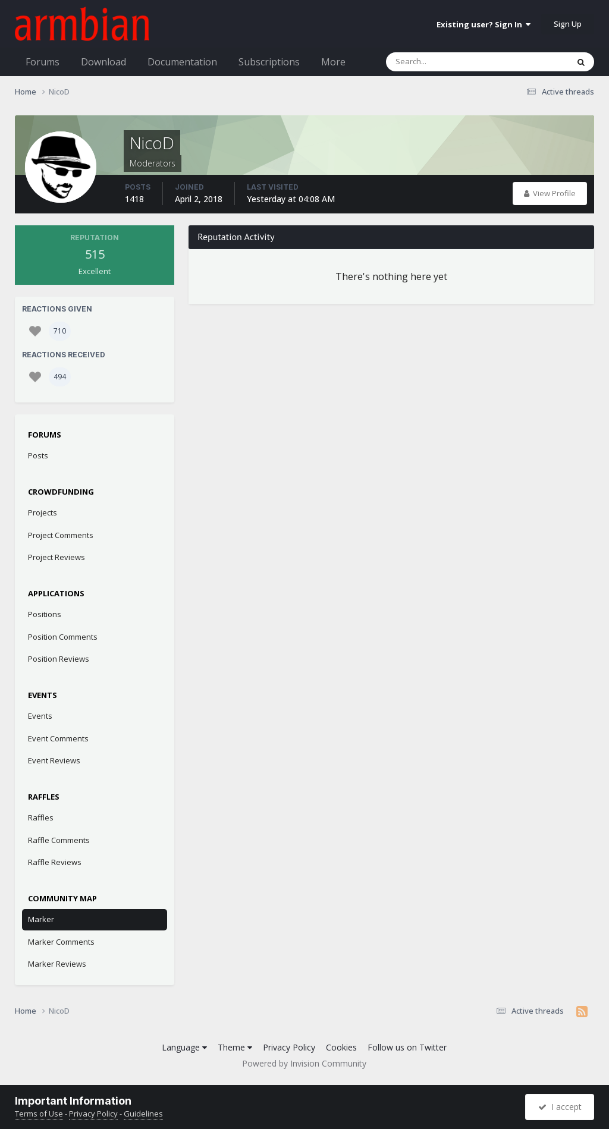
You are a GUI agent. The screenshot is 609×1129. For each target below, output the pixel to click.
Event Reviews (54, 760)
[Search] (446, 61)
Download (103, 61)
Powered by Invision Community (304, 1063)
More (333, 61)
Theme (235, 1047)
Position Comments (63, 636)
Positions (44, 614)
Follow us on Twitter (407, 1047)
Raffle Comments (59, 840)
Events (40, 715)
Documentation (182, 61)
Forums (42, 61)
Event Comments (58, 738)
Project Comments (60, 535)
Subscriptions (269, 61)
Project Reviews (56, 557)
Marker (41, 919)
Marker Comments (61, 941)
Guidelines (143, 1113)
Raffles (41, 817)
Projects (42, 512)
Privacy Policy (289, 1047)
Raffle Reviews (54, 862)
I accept (560, 1106)
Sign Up (568, 23)
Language (184, 1047)
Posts (38, 455)
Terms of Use (39, 1113)
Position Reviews (58, 658)
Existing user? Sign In (483, 24)
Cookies (341, 1047)
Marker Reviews (57, 963)
